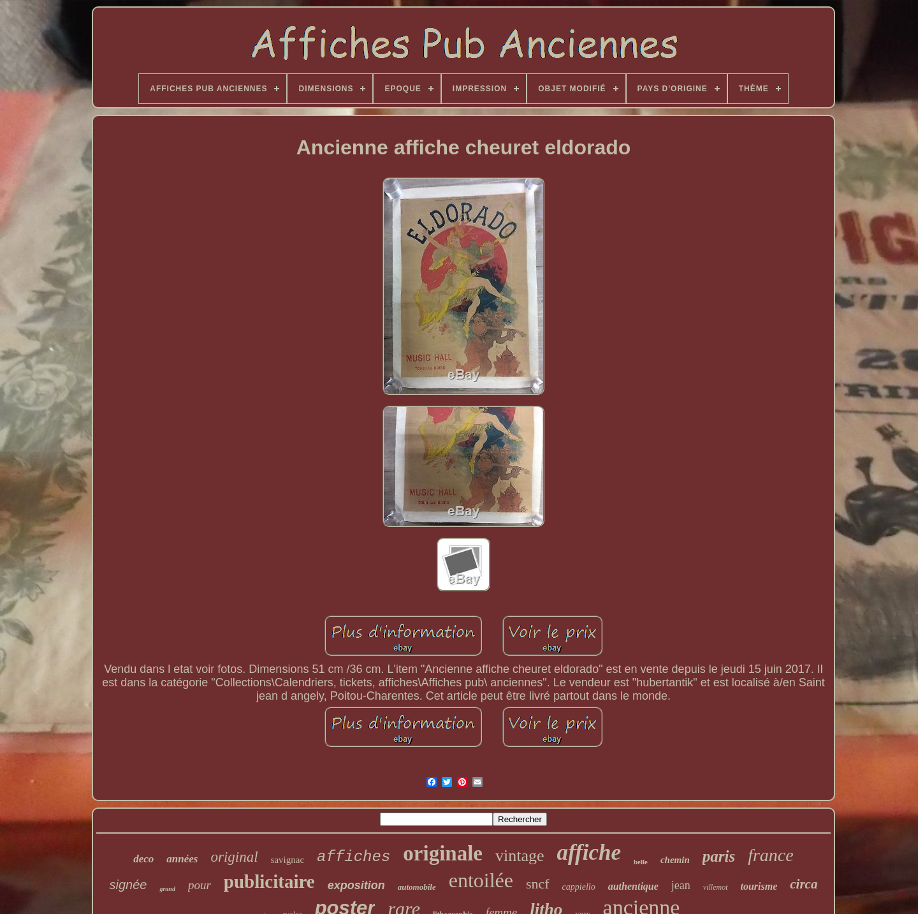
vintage (519, 855)
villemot (715, 887)
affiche (589, 852)
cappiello (578, 887)
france (771, 855)
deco (143, 859)
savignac (287, 860)
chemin (675, 860)
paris (719, 856)
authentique (633, 886)
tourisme (759, 886)
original (234, 857)
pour (199, 885)
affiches (353, 857)
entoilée (481, 880)
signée (128, 885)
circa (803, 884)
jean (680, 885)
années (182, 859)
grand (167, 888)
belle (641, 862)
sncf (538, 884)
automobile (417, 887)
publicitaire (269, 881)
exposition (356, 885)
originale (443, 853)
